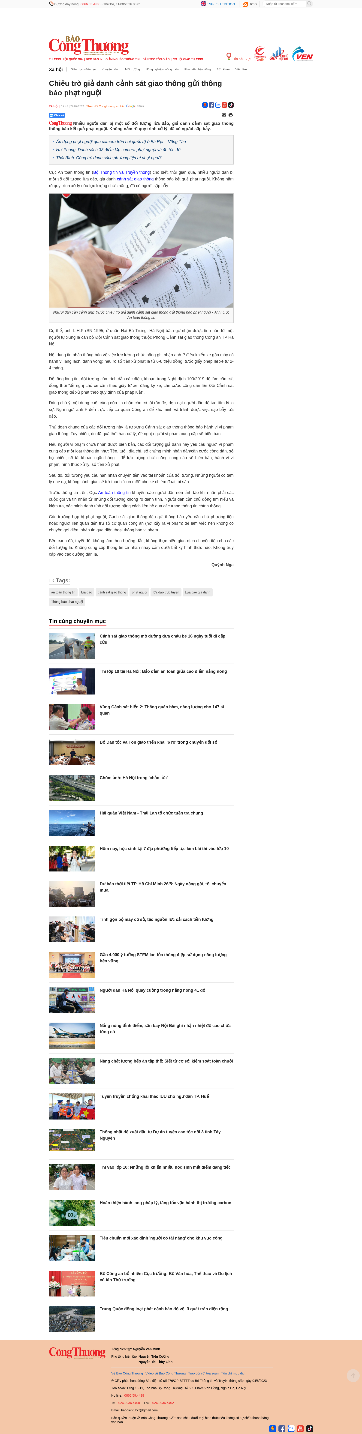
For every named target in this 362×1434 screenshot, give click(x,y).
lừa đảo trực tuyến (166, 592)
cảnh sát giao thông (135, 179)
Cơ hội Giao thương (188, 59)
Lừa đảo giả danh (197, 592)
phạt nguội (139, 592)
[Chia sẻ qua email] (224, 115)
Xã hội (56, 69)
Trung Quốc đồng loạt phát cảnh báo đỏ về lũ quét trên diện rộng (164, 1309)
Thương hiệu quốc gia (66, 59)
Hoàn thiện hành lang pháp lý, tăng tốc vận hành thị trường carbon (165, 1202)
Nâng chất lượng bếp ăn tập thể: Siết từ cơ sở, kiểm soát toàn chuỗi (166, 1061)
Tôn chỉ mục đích (233, 1373)
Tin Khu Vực (238, 57)
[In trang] (231, 115)
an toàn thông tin (63, 592)
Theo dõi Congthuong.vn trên (105, 106)
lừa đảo (86, 592)
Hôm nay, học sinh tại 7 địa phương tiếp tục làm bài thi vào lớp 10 (164, 848)
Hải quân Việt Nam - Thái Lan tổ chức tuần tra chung (151, 813)
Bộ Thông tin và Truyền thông (121, 172)
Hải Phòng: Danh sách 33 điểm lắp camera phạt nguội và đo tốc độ (118, 149)
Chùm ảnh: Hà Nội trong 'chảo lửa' (134, 777)
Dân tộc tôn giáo (156, 59)
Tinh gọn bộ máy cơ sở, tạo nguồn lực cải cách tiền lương (157, 919)
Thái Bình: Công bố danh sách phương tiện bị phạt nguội (108, 158)
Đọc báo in (94, 59)
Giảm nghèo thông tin (122, 59)
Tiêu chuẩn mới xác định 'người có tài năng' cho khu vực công (161, 1238)
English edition (221, 4)
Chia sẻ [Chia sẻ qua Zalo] (57, 115)
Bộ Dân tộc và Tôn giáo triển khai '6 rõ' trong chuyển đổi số (158, 742)
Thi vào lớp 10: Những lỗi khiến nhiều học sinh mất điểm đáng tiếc (165, 1167)
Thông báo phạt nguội (67, 602)
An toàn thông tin (114, 492)
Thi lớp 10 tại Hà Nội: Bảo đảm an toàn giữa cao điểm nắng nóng (163, 671)
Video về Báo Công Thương (165, 1373)
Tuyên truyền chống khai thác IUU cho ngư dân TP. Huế (154, 1096)
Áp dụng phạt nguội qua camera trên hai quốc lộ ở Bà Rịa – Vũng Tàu (121, 141)
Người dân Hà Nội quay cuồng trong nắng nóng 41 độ (152, 990)
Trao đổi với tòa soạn (203, 1373)
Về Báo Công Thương (127, 1373)
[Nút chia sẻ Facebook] (84, 115)
